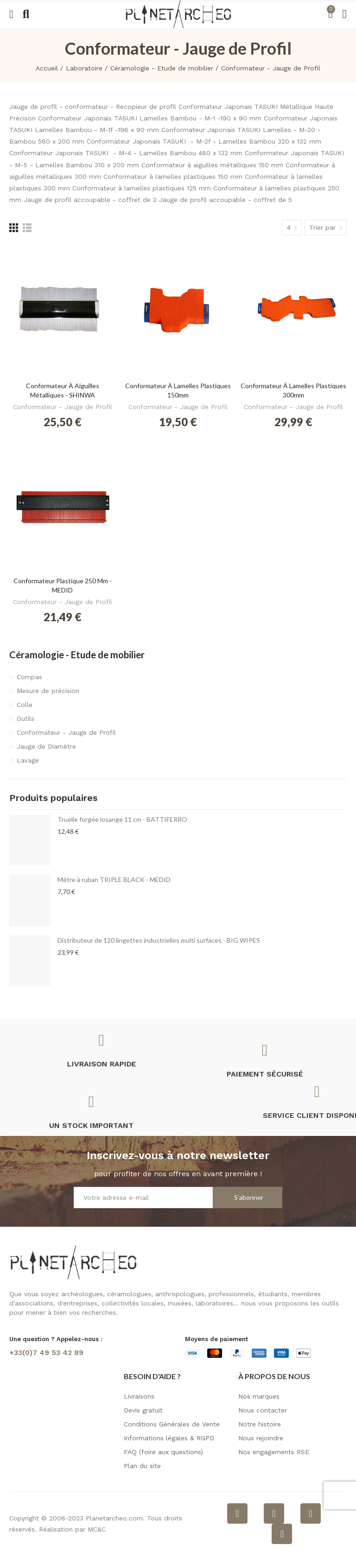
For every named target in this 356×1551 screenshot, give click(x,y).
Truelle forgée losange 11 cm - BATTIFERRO (122, 819)
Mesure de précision (48, 690)
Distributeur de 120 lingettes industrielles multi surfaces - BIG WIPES (158, 940)
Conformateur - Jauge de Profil (62, 406)
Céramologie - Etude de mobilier (77, 654)
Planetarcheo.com (114, 1518)
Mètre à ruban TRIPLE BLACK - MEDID (114, 879)
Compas (29, 677)
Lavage (28, 760)
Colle (24, 704)
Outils (25, 718)
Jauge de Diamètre (46, 746)
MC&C (97, 1529)
